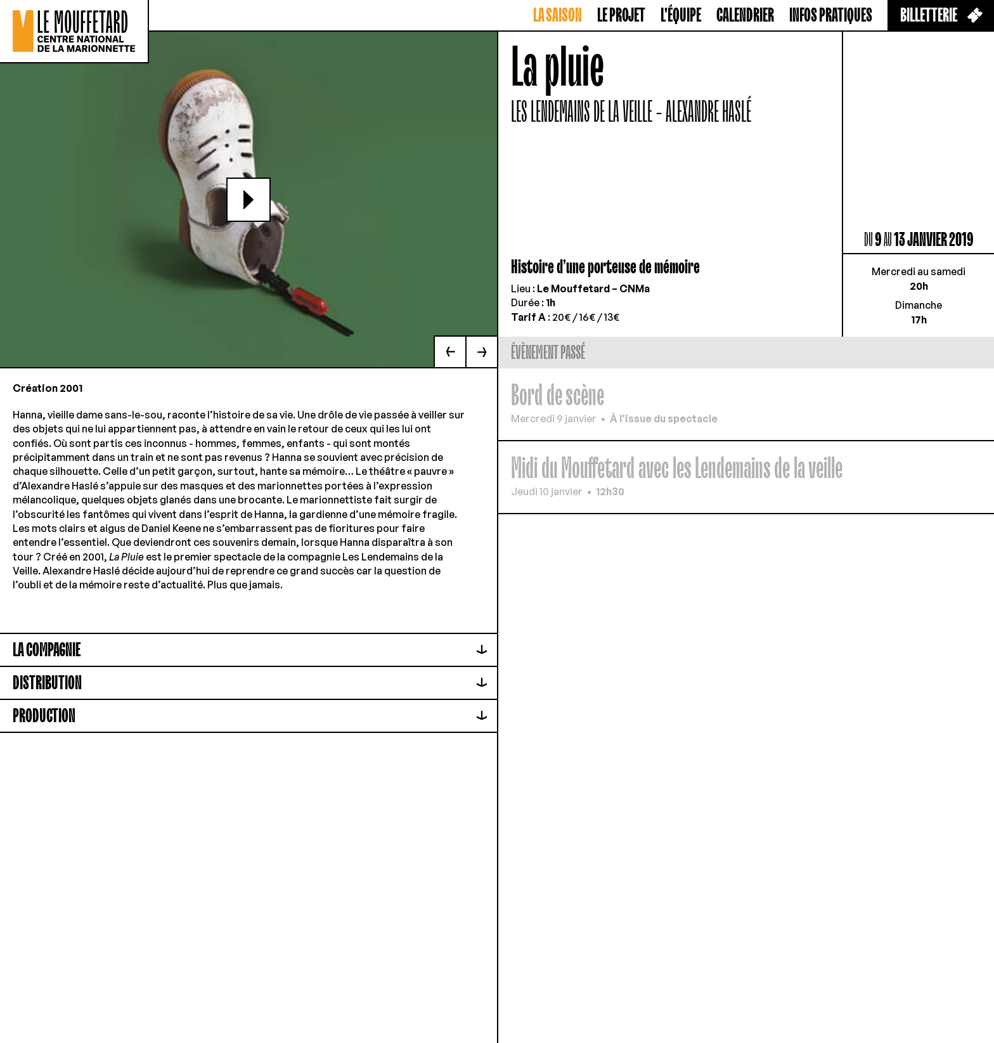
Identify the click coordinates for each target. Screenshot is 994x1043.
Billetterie (941, 16)
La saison (557, 16)
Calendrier (745, 16)
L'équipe (681, 16)
